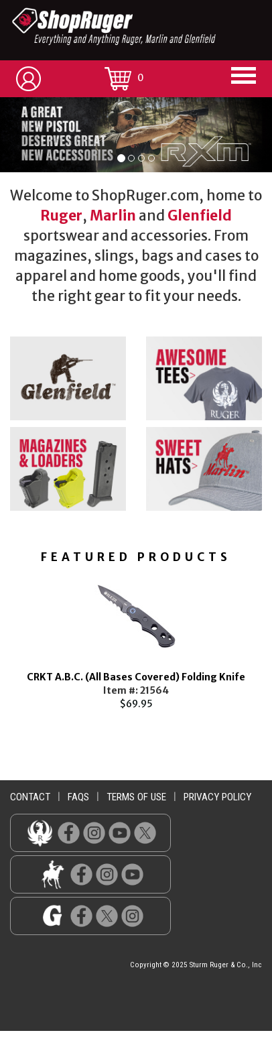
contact (30, 797)
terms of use (136, 797)
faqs (78, 797)
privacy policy (217, 797)
